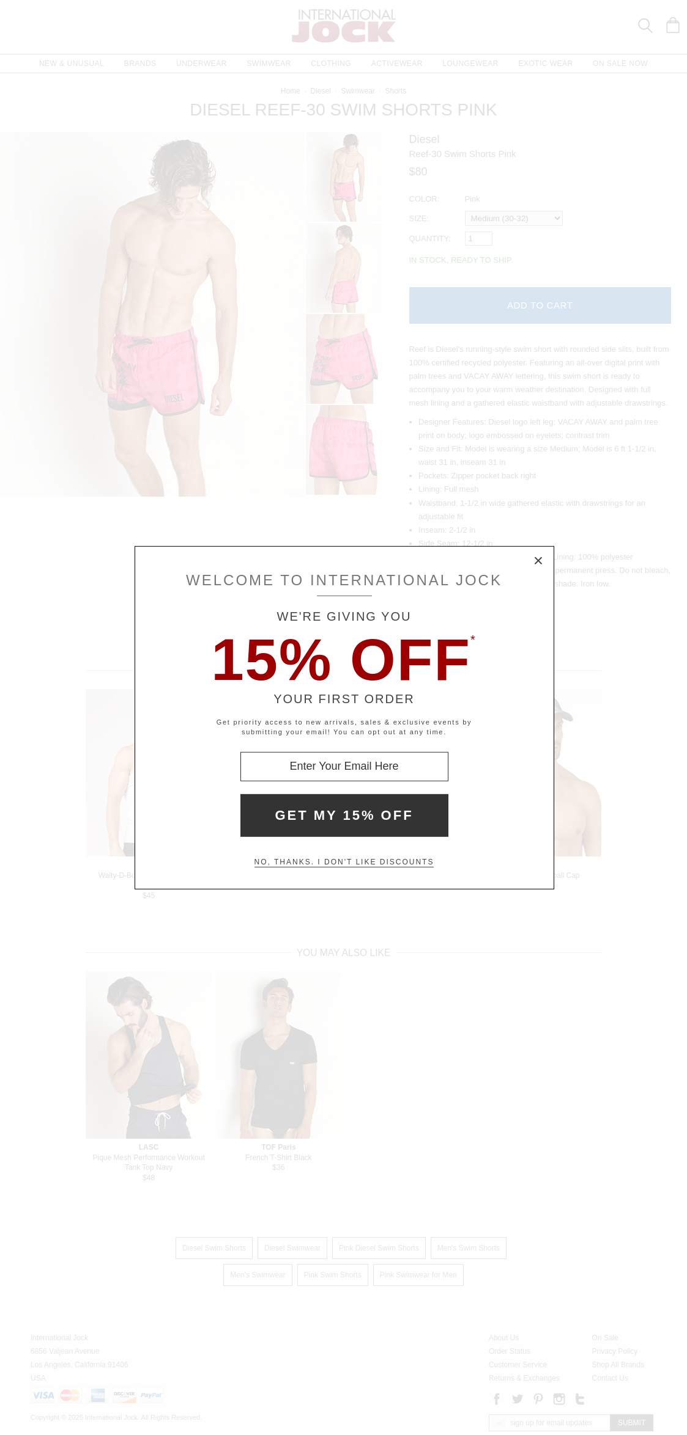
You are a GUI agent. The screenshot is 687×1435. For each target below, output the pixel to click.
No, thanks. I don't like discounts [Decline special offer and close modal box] (344, 862)
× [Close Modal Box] (538, 560)
